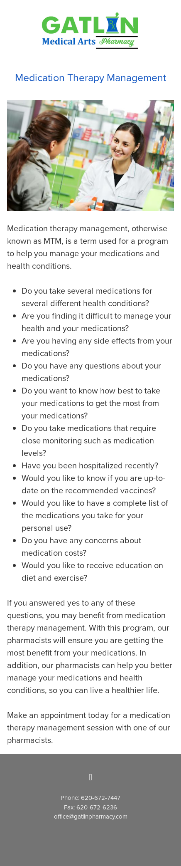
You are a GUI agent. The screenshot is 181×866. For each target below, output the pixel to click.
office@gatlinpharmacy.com (90, 816)
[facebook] (90, 777)
